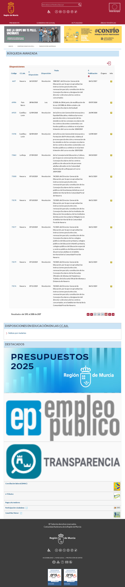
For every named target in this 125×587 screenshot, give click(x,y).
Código (14, 73)
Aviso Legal (59, 558)
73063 (14, 155)
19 (102, 314)
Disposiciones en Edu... (26, 46)
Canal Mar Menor (14, 513)
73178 (14, 200)
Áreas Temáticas (108, 23)
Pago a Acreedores (12, 502)
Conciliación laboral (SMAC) (16, 483)
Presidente (14, 23)
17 (95, 314)
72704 (14, 134)
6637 (14, 81)
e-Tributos (9, 494)
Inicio (11, 46)
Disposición (46, 73)
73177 (14, 227)
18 (99, 314)
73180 (14, 176)
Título (56, 70)
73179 (14, 262)
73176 (14, 286)
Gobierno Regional (46, 23)
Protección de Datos (74, 558)
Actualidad (77, 23)
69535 (14, 113)
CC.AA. (22, 73)
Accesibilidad (48, 558)
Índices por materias (47, 46)
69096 (14, 102)
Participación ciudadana (17, 508)
